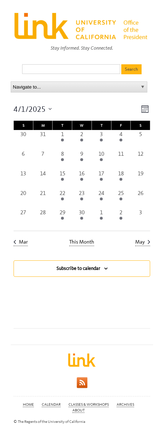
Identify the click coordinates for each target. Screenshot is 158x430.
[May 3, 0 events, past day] (140, 218)
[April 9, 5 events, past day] (82, 159)
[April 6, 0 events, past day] (23, 159)
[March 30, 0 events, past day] (23, 140)
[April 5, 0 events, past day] (140, 140)
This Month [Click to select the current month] (81, 242)
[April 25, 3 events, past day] (121, 199)
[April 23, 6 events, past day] (82, 199)
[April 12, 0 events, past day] (140, 159)
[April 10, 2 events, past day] (101, 159)
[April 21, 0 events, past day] (43, 199)
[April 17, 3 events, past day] (101, 179)
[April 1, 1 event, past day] (62, 140)
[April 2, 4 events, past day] (82, 140)
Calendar (51, 404)
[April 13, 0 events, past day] (23, 179)
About (78, 410)
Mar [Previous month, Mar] (21, 242)
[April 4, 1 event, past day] (121, 140)
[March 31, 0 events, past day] (43, 140)
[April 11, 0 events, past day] (121, 159)
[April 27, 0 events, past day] (23, 218)
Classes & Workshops (88, 404)
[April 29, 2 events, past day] (62, 218)
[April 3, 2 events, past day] (101, 140)
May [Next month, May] (142, 242)
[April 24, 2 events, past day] (101, 199)
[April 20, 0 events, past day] (23, 199)
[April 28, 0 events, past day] (43, 218)
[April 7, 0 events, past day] (43, 159)
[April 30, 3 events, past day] (82, 218)
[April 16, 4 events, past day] (82, 179)
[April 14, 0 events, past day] (43, 179)
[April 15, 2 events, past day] (62, 179)
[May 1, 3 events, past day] (101, 218)
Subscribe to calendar (78, 268)
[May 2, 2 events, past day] (121, 218)
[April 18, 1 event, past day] (121, 179)
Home (28, 404)
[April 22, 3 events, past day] (62, 199)
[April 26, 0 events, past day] (140, 199)
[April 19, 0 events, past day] (140, 179)
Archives (125, 404)
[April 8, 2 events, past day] (62, 159)
